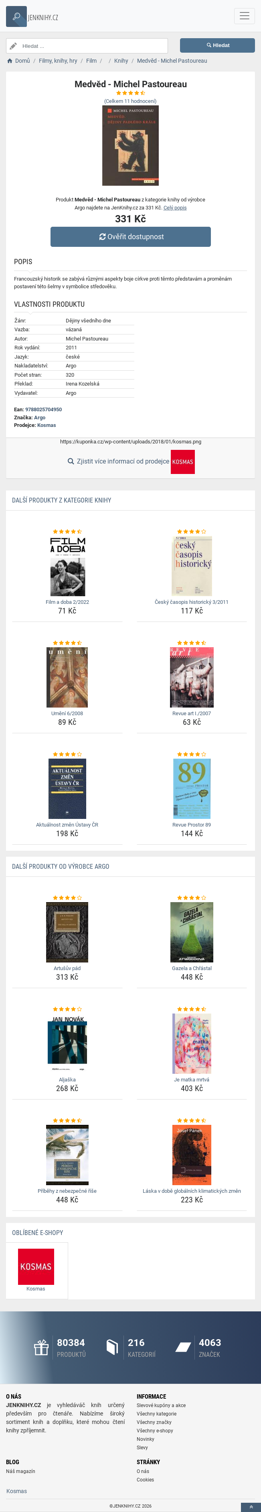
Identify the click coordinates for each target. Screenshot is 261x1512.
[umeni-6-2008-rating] (67, 643)
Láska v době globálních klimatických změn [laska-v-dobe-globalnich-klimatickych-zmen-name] (192, 1191)
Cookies (145, 1480)
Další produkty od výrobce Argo (60, 866)
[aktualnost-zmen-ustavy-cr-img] (67, 789)
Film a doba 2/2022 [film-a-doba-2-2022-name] (67, 602)
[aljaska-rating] (67, 1009)
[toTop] (251, 1507)
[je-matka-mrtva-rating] (192, 1009)
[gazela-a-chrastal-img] (192, 932)
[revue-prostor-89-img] (192, 789)
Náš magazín (20, 1471)
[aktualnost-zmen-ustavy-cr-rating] (67, 755)
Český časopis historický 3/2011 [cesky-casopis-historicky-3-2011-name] (192, 602)
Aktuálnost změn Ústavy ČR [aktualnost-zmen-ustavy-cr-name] (67, 825)
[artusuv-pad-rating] (67, 898)
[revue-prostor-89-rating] (192, 755)
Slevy (142, 1447)
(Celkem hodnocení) (130, 101)
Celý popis (175, 208)
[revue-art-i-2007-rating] (192, 643)
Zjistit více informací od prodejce (130, 462)
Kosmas (46, 425)
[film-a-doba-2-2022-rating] (67, 532)
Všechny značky (154, 1422)
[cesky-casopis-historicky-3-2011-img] (192, 566)
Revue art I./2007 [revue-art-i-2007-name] (191, 713)
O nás (143, 1471)
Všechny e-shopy (155, 1431)
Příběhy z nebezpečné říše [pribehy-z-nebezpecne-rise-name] (67, 1191)
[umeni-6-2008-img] (67, 677)
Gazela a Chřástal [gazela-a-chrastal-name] (192, 968)
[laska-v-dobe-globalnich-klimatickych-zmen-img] (192, 1155)
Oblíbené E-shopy (37, 1233)
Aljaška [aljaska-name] (67, 1080)
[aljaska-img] (67, 1043)
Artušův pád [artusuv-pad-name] (67, 968)
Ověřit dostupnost (130, 236)
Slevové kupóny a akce (161, 1405)
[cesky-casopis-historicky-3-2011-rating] (192, 532)
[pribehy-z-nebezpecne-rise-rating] (67, 1121)
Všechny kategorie (156, 1414)
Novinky (145, 1439)
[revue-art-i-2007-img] (192, 677)
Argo (39, 417)
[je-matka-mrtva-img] (192, 1043)
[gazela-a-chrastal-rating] (192, 898)
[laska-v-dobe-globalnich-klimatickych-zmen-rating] (192, 1121)
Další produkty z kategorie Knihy (61, 500)
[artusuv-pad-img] (67, 932)
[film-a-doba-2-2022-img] (67, 566)
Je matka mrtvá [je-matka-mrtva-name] (191, 1080)
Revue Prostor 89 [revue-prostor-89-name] (191, 825)
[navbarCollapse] (244, 16)
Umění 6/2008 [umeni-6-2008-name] (67, 713)
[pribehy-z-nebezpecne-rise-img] (67, 1155)
